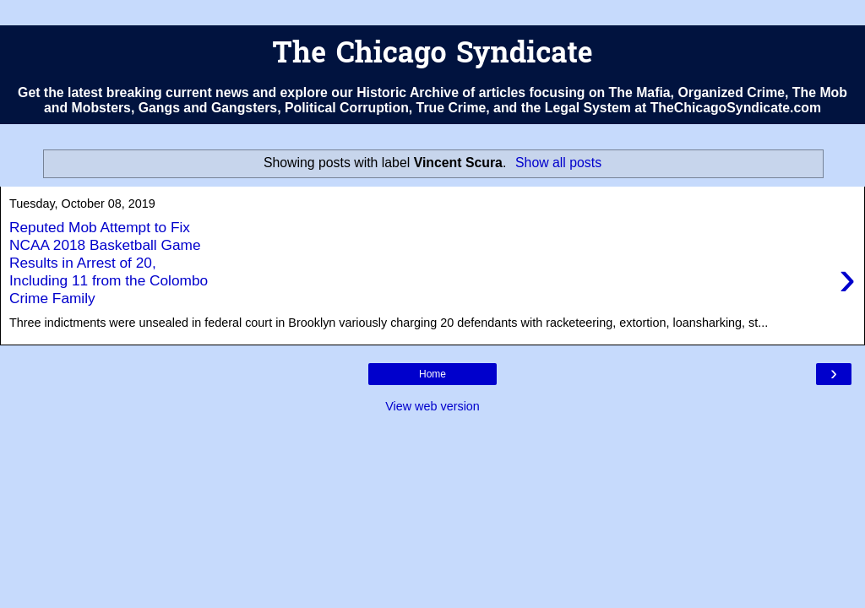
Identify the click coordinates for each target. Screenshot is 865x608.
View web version (432, 406)
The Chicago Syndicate (432, 55)
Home (432, 374)
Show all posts (558, 162)
